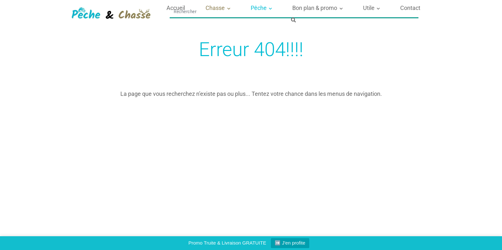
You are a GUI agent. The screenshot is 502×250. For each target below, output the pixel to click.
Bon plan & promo (301, 12)
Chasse (227, 12)
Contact (371, 12)
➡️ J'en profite (290, 243)
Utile (342, 12)
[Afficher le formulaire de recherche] (394, 13)
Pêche (258, 12)
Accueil (200, 12)
